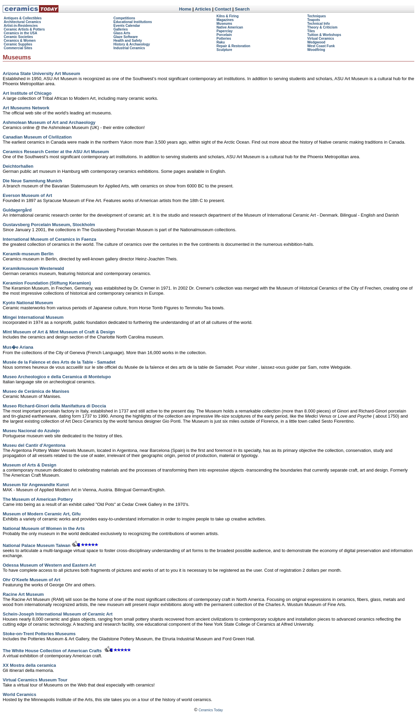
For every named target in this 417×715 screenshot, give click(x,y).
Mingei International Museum (33, 317)
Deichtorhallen (18, 166)
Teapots (313, 20)
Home (185, 9)
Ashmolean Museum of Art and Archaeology (49, 122)
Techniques (316, 16)
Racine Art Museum (23, 594)
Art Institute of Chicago (27, 93)
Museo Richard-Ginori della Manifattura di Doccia (54, 405)
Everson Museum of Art (27, 195)
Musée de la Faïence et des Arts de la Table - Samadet (59, 362)
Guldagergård (17, 210)
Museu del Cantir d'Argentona (34, 445)
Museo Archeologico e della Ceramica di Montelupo (57, 376)
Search (242, 9)
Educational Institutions (133, 22)
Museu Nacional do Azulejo (31, 430)
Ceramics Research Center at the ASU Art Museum (56, 151)
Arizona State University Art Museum (41, 73)
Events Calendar (127, 26)
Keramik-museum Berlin (28, 253)
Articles (203, 9)
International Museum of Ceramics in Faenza (49, 239)
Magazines (225, 20)
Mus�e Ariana (18, 347)
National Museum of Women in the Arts (44, 528)
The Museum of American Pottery (38, 499)
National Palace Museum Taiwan (36, 545)
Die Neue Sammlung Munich (32, 180)
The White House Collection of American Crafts (52, 650)
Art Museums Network (26, 107)
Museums (224, 23)
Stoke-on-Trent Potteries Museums (39, 633)
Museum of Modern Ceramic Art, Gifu (42, 513)
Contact (223, 9)
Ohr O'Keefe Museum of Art (31, 579)
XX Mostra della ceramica (29, 665)
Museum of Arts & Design (29, 465)
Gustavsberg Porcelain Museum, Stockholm (49, 224)
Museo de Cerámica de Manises (36, 391)
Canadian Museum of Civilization (37, 137)
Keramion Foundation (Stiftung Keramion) (47, 283)
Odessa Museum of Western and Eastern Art (49, 565)
